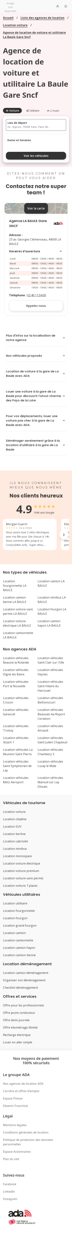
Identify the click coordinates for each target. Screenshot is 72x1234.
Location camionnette (18, 940)
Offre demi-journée (16, 1020)
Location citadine (14, 819)
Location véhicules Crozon (16, 700)
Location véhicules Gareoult (16, 712)
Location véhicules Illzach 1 (16, 740)
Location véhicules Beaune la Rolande (16, 660)
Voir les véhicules (36, 156)
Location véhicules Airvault (50, 728)
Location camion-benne (19, 955)
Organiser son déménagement (24, 980)
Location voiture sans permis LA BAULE (18, 611)
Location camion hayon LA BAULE (49, 623)
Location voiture (15, 25)
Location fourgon (15, 918)
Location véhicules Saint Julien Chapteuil (52, 740)
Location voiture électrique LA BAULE (17, 623)
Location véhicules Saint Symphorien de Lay (17, 765)
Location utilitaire (15, 903)
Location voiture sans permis (23, 878)
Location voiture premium (21, 871)
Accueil (8, 18)
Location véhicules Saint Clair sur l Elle (51, 660)
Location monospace (17, 856)
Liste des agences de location (42, 18)
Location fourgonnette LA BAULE (14, 585)
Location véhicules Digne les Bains (16, 672)
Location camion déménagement (25, 973)
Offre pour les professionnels (23, 1005)
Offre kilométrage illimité (20, 1027)
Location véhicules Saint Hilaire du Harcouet (50, 686)
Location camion (14, 933)
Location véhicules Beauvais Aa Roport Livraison (51, 714)
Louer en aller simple (17, 1042)
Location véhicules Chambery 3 (50, 752)
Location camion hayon (19, 948)
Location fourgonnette (19, 911)
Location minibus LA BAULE (52, 599)
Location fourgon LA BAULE (52, 611)
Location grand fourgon (19, 925)
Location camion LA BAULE (51, 583)
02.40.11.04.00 (36, 295)
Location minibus (15, 849)
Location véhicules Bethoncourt (50, 700)
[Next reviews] (63, 534)
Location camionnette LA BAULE (18, 635)
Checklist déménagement (20, 988)
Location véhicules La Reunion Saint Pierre (18, 752)
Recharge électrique (17, 1035)
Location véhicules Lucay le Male (50, 763)
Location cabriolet (15, 841)
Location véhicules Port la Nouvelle (16, 684)
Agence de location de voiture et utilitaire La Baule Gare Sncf (34, 34)
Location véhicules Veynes (50, 672)
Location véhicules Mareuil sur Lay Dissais (50, 782)
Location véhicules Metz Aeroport (16, 780)
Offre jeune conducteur (19, 1013)
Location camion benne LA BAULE (14, 599)
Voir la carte (36, 208)
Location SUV (12, 826)
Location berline (14, 834)
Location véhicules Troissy (16, 728)
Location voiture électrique (21, 863)
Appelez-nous (36, 306)
